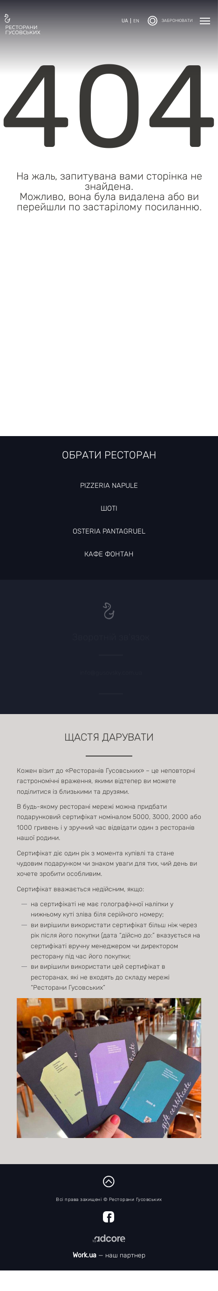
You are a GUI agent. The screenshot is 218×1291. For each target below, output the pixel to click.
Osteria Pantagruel (109, 531)
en (136, 21)
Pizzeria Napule (109, 485)
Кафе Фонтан (109, 554)
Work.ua (84, 1255)
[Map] (109, 336)
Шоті (109, 508)
